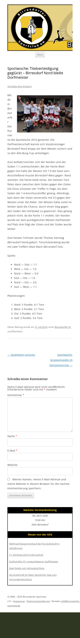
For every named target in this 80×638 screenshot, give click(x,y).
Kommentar (15, 395)
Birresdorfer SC (63, 327)
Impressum (19, 601)
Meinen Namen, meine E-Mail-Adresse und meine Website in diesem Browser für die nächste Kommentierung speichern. (38, 484)
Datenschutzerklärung (38, 601)
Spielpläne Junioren (21, 355)
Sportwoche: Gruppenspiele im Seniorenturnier (61, 360)
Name (12, 436)
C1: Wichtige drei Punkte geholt (26, 554)
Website (12, 465)
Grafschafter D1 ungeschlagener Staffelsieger (33, 561)
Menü (40, 54)
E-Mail (12, 450)
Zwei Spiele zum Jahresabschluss (26, 568)
